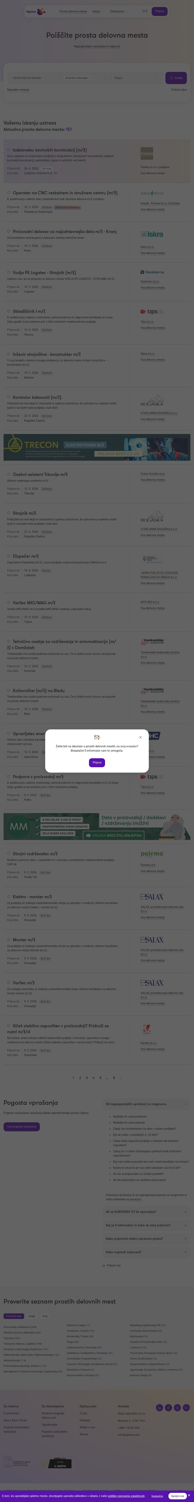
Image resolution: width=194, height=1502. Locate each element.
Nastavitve (157, 1496)
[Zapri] (140, 738)
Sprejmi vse (177, 1496)
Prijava (97, 762)
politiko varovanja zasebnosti (126, 1496)
